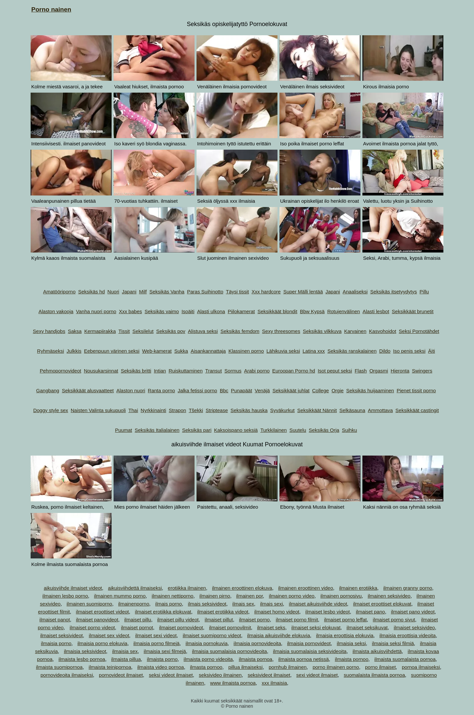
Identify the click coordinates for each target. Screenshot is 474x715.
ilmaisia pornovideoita (257, 643)
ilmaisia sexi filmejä (165, 651)
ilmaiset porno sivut (394, 619)
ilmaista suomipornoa (59, 667)
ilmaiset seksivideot (61, 635)
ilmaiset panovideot (97, 619)
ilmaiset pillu (137, 619)
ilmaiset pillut (219, 619)
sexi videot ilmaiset (317, 675)
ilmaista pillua (126, 659)
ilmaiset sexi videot (156, 635)
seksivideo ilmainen (220, 675)
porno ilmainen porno (336, 667)
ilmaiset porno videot (92, 627)
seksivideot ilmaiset (269, 675)
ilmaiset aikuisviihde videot (318, 604)
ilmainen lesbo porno (65, 596)
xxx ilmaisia (274, 683)
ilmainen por (249, 596)
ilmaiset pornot (137, 627)
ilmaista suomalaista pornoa (404, 659)
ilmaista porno (162, 659)
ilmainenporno (133, 604)
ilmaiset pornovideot (181, 627)
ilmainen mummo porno (120, 596)
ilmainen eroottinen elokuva (242, 588)
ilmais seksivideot (207, 604)
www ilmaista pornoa (232, 683)
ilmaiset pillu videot (178, 619)
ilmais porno (168, 604)
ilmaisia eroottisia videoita (408, 635)
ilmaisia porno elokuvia (102, 643)
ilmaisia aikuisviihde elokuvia (278, 635)
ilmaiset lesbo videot (327, 611)
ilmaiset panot (55, 619)
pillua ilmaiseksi (245, 667)
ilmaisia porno (56, 643)
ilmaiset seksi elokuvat (315, 627)
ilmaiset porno (254, 619)
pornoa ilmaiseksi (421, 667)
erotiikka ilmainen (187, 588)
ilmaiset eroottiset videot (102, 611)
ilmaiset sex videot (109, 635)
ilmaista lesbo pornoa (82, 659)
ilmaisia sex (125, 651)
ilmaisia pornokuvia (207, 643)
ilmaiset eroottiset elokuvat (382, 604)
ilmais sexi (271, 604)
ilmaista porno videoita (208, 659)
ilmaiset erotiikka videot (222, 611)
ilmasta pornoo (206, 667)
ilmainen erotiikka (358, 588)
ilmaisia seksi (351, 643)
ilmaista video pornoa (160, 667)
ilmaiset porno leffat (345, 619)
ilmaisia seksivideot (85, 651)
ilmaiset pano (370, 611)
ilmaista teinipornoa (110, 667)
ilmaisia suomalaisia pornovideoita (229, 651)
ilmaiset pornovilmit (230, 627)
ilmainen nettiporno (173, 596)
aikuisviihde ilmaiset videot (73, 588)
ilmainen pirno (214, 596)
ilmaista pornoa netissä (303, 659)
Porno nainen (51, 9)
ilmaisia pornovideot (309, 643)
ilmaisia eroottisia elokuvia (344, 635)
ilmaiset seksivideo (414, 627)
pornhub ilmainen (287, 667)
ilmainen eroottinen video (305, 588)
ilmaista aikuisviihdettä (377, 651)
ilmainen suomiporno (89, 604)
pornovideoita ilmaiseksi (66, 675)
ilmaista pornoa (255, 659)
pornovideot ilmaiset (121, 675)
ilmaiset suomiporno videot (212, 635)
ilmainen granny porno (407, 588)
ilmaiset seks (271, 627)
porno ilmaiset (380, 667)
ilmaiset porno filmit (297, 619)
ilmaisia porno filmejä (156, 643)
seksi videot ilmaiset (171, 675)
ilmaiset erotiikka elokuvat (163, 611)
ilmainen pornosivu (340, 596)
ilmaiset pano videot (413, 611)
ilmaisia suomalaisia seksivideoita (309, 651)
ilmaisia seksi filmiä (393, 643)
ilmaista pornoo (351, 659)
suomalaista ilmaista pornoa (374, 675)
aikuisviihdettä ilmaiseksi (135, 588)
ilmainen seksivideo (389, 596)
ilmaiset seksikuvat (367, 627)
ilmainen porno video (291, 596)
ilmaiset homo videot (276, 611)
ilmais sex (243, 604)
